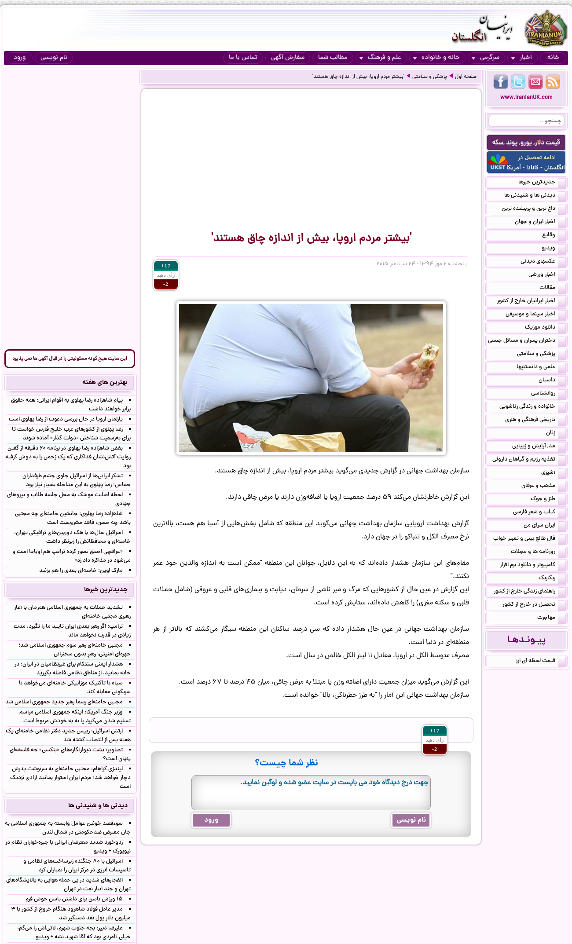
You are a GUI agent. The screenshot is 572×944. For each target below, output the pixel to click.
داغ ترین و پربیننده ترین (534, 209)
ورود (20, 58)
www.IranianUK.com (526, 98)
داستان (552, 381)
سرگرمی (485, 58)
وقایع (554, 236)
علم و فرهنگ (380, 58)
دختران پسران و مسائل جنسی (527, 341)
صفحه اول (466, 77)
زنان (556, 434)
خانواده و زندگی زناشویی (532, 407)
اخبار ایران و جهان (540, 222)
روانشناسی (548, 394)
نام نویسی (53, 58)
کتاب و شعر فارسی (539, 513)
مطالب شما (333, 58)
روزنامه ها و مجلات (538, 552)
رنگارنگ (552, 579)
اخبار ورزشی (547, 275)
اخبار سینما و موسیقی (536, 315)
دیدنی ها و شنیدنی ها (535, 196)
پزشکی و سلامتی (429, 77)
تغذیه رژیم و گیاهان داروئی (529, 460)
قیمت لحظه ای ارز (541, 661)
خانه (553, 58)
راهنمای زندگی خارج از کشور (530, 592)
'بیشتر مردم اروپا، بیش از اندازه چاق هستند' (358, 77)
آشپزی (553, 473)
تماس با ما (243, 58)
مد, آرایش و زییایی (539, 447)
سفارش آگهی (287, 58)
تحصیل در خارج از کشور (534, 605)
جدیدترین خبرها (542, 183)
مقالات (552, 288)
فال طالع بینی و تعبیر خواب (529, 539)
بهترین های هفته (105, 382)
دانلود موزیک (545, 328)
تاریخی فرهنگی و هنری (535, 420)
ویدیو (554, 249)
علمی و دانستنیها (541, 368)
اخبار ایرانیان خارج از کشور (531, 302)
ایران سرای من (545, 526)
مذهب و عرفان (543, 486)
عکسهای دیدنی (543, 262)
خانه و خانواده (436, 58)
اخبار (521, 58)
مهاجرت (551, 618)
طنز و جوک (548, 500)
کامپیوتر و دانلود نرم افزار (533, 566)
